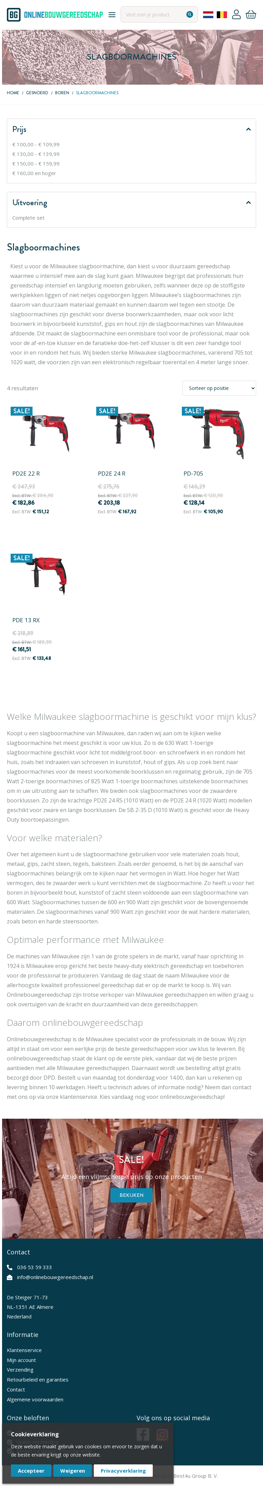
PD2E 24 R (111, 473)
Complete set (28, 217)
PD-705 (193, 473)
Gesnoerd (37, 93)
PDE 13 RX (26, 620)
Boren (62, 93)
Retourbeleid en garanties (37, 1379)
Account (236, 15)
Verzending (20, 1369)
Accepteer (31, 1470)
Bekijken (132, 1195)
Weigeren (72, 1470)
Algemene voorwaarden (35, 1399)
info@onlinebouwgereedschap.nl (55, 1277)
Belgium (221, 14)
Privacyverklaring (123, 1470)
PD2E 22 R (26, 473)
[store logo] (55, 14)
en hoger (34, 173)
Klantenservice (24, 1350)
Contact (16, 1389)
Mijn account (21, 1359)
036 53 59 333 (34, 1267)
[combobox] (159, 14)
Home (13, 93)
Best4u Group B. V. (195, 1475)
